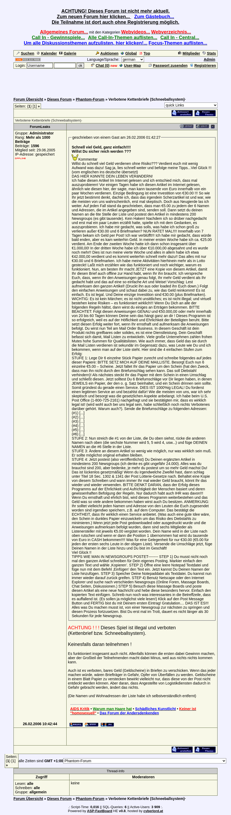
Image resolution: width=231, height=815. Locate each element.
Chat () (100, 65)
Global (129, 53)
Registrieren (203, 65)
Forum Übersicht (28, 99)
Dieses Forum (59, 99)
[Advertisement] (115, 81)
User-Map (130, 65)
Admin (209, 59)
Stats (209, 53)
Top (144, 53)
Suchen (25, 53)
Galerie (67, 53)
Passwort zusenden (168, 65)
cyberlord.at (153, 811)
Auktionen (107, 53)
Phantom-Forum (90, 99)
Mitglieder (189, 53)
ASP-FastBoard (99, 811)
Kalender (46, 53)
